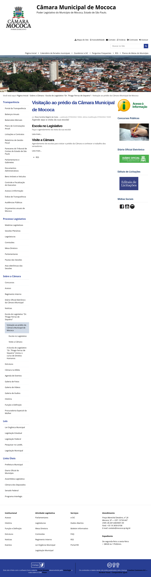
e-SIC (73, 517)
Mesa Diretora (41, 528)
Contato (112, 39)
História (8, 523)
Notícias (8, 539)
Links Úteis (9, 458)
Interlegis (67, 570)
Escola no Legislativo (47, 126)
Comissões (40, 534)
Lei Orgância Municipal (45, 545)
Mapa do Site (82, 39)
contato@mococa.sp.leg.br (119, 528)
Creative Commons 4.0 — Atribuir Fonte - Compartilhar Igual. (123, 571)
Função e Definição (13, 528)
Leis (5, 421)
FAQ (72, 534)
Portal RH (75, 545)
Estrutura (9, 534)
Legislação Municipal (44, 550)
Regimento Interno (43, 539)
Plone (44, 572)
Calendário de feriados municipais (55, 53)
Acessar (144, 39)
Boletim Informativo (79, 528)
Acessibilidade (98, 39)
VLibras (122, 39)
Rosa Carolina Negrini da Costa (46, 117)
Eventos (8, 545)
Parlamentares (41, 517)
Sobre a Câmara (37, 95)
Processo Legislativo (14, 218)
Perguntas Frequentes (101, 53)
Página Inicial (31, 53)
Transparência (11, 102)
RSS (116, 53)
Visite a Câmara (43, 140)
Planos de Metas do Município (135, 53)
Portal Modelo (43, 570)
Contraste (133, 39)
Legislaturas (40, 523)
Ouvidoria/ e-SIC (81, 53)
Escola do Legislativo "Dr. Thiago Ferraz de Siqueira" (68, 95)
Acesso (8, 517)
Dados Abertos (77, 523)
